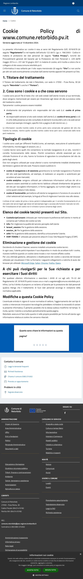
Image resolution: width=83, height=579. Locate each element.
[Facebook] (65, 413)
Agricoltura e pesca (12, 488)
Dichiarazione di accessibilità (16, 550)
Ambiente (9, 476)
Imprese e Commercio (54, 436)
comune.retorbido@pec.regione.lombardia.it (18, 523)
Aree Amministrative (13, 428)
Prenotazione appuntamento (57, 500)
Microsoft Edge (27, 263)
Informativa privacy (12, 541)
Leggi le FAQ (50, 508)
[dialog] (41, 565)
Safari (37, 263)
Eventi (48, 487)
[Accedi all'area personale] (73, 3)
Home (5, 20)
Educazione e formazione (14, 464)
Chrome (44, 263)
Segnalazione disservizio (55, 504)
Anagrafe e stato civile (54, 424)
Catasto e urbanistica (54, 444)
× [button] (80, 554)
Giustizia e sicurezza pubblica (16, 468)
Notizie (48, 464)
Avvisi (48, 472)
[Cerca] (78, 11)
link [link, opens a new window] (63, 565)
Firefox (52, 263)
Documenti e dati (11, 448)
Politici (7, 440)
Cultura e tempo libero (54, 428)
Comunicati (50, 468)
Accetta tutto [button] (32, 570)
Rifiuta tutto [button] (50, 570)
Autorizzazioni (10, 484)
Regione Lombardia (10, 3)
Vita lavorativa (51, 432)
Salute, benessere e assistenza (17, 480)
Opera (58, 263)
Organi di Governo (12, 424)
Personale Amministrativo (15, 444)
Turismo (49, 448)
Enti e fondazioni (11, 436)
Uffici (7, 432)
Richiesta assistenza (53, 512)
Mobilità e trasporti (53, 452)
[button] (41, 575)
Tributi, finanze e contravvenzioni (18, 472)
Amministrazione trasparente (16, 537)
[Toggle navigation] (4, 10)
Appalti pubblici (52, 440)
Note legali (9, 546)
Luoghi (48, 483)
